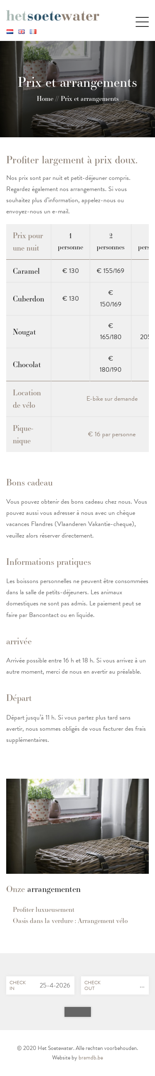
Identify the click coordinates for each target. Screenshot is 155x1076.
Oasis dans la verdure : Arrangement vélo (70, 920)
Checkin (18, 985)
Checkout (92, 985)
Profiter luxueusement (43, 909)
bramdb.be (91, 1057)
